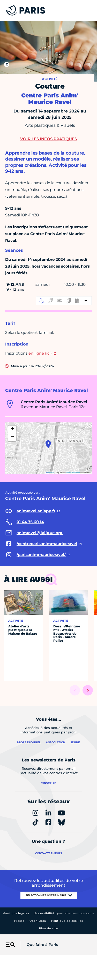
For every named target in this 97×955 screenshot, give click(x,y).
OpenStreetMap (73, 473)
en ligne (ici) (40, 353)
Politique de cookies (67, 921)
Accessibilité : (64, 913)
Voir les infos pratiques (48, 138)
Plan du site (48, 928)
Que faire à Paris (42, 944)
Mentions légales (16, 913)
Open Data (37, 921)
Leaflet (50, 473)
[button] (48, 444)
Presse (19, 921)
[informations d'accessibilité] (64, 300)
